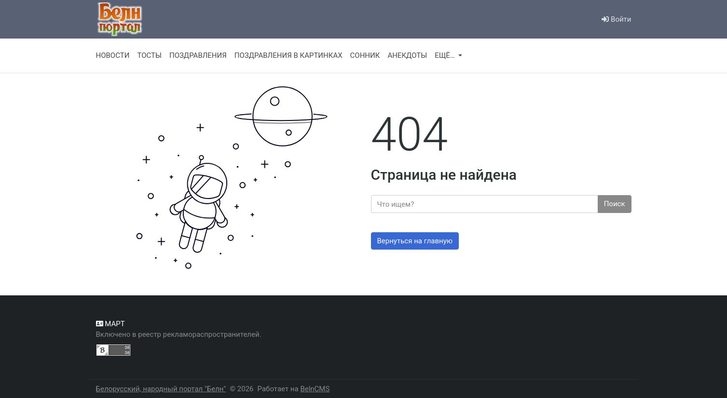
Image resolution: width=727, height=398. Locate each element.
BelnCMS (314, 389)
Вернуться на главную (415, 241)
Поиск (614, 203)
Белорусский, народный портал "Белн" (161, 389)
